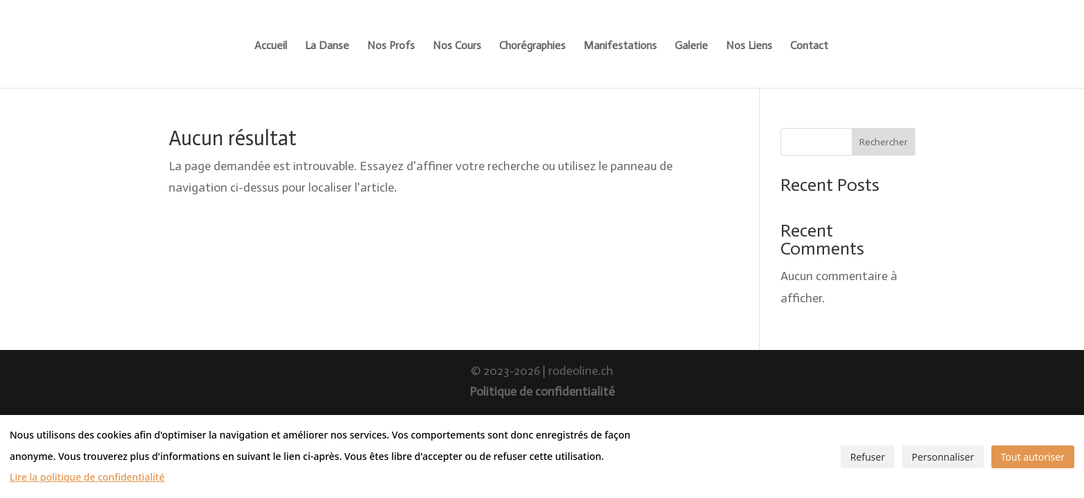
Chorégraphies (532, 46)
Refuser (867, 456)
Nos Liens (749, 46)
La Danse (327, 46)
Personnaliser (943, 456)
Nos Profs (391, 46)
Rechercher (883, 142)
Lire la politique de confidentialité (87, 476)
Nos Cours (457, 46)
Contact (809, 46)
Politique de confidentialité (542, 391)
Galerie (691, 46)
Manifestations (620, 46)
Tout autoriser (1033, 456)
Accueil (270, 46)
